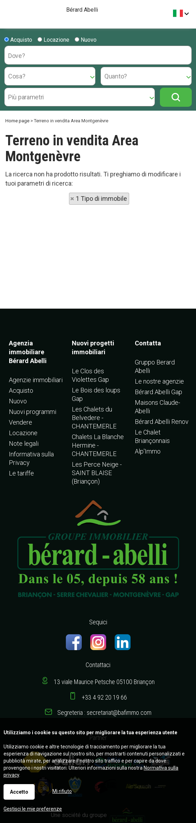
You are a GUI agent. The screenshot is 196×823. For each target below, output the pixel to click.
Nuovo (86, 39)
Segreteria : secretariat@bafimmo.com (104, 712)
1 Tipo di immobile (101, 198)
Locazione (53, 39)
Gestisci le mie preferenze (33, 809)
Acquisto (18, 39)
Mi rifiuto (62, 791)
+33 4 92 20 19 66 (104, 697)
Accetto (19, 792)
